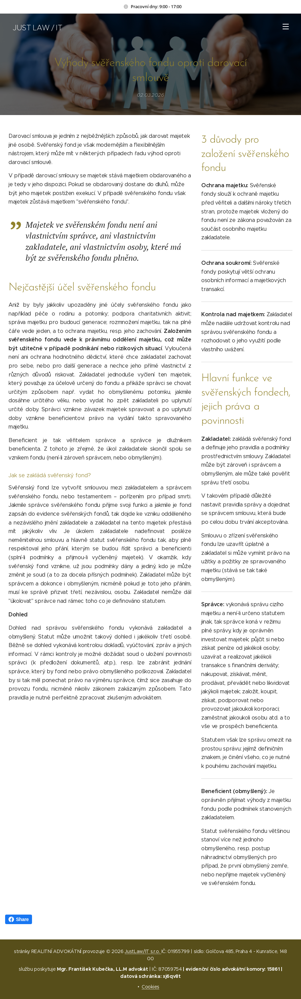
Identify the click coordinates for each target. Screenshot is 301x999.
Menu (286, 26)
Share (19, 919)
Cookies (150, 987)
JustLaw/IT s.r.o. (143, 951)
